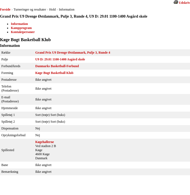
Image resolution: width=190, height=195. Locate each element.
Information (19, 24)
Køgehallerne (44, 142)
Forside (5, 9)
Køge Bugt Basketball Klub (54, 73)
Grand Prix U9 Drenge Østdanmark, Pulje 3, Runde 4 (72, 52)
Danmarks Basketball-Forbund (57, 66)
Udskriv (184, 3)
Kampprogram (21, 28)
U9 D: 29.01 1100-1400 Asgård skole (60, 59)
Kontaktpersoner (23, 32)
